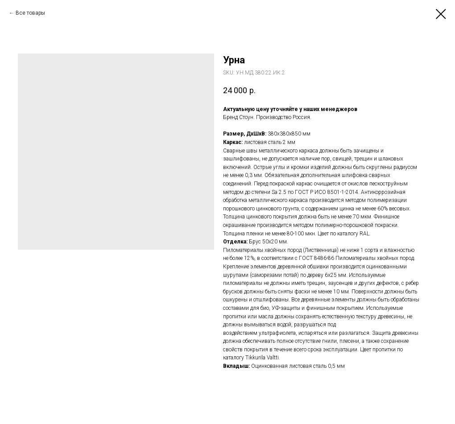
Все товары (30, 13)
